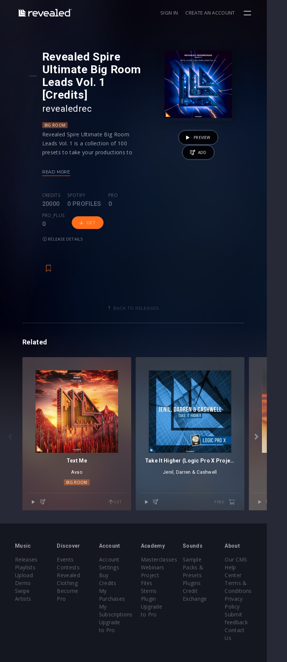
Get (60, 206)
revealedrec (68, 96)
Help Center (257, 544)
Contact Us (256, 599)
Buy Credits (120, 552)
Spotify (78, 183)
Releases (26, 536)
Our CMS (253, 536)
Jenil (183, 449)
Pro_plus (138, 183)
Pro (114, 183)
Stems (159, 568)
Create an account (230, 12)
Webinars (163, 544)
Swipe (22, 568)
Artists (23, 575)
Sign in (189, 12)
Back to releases (146, 275)
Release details (98, 206)
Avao (81, 449)
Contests (71, 544)
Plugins (205, 560)
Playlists (25, 544)
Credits (53, 183)
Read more (58, 159)
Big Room (56, 112)
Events (68, 536)
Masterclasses (169, 536)
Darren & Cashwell (211, 449)
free (245, 479)
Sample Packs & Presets (206, 544)
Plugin (158, 575)
